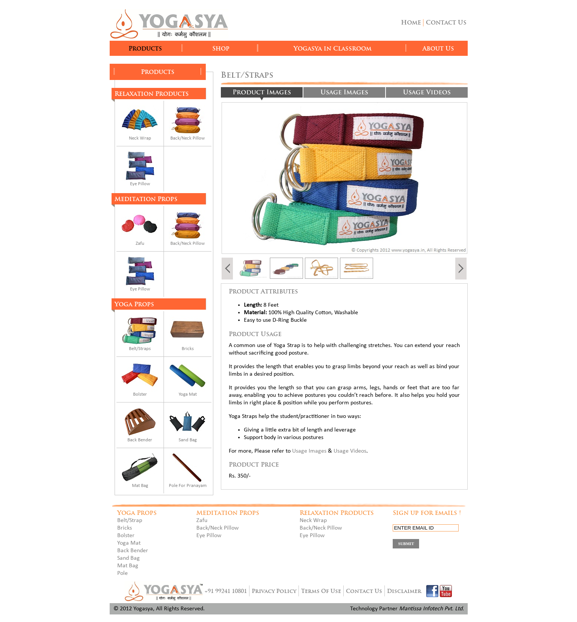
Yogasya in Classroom (333, 48)
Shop (221, 48)
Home (411, 22)
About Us (438, 48)
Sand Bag (188, 440)
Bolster (140, 394)
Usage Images (309, 451)
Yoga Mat (188, 394)
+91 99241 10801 (226, 591)
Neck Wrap (140, 138)
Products (145, 48)
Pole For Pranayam (188, 485)
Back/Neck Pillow (187, 138)
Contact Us (446, 22)
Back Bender (139, 440)
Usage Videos (350, 451)
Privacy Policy (274, 591)
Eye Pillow (140, 183)
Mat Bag (140, 485)
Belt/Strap (129, 521)
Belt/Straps (140, 348)
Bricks (188, 348)
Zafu (140, 243)
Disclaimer (404, 591)
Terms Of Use (321, 591)
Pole (122, 573)
